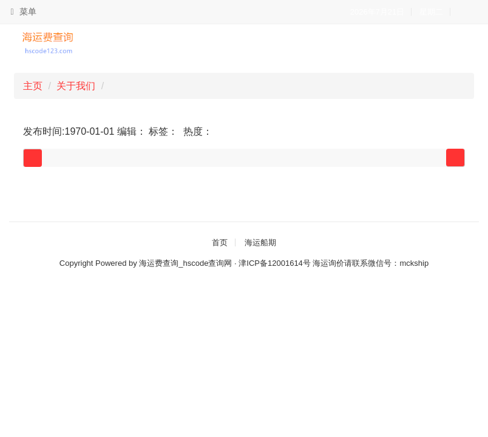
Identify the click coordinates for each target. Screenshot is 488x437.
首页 (220, 242)
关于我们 (75, 86)
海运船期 (260, 242)
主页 (32, 86)
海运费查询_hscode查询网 (185, 263)
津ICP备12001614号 (275, 263)
